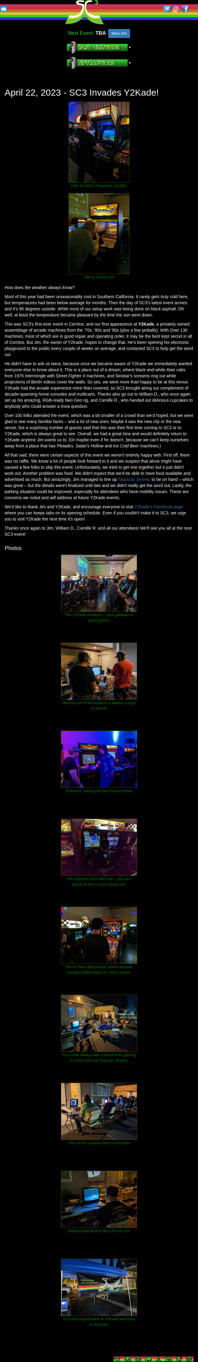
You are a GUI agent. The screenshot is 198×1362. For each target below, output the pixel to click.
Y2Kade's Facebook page (158, 506)
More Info (119, 33)
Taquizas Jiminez (134, 479)
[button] (99, 47)
